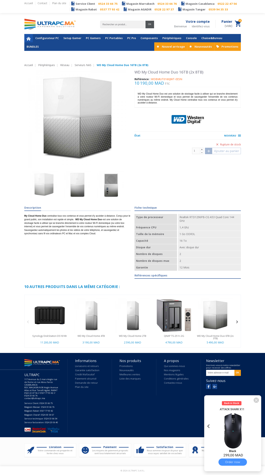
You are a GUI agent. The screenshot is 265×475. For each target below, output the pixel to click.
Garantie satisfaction (87, 370)
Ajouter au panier (222, 151)
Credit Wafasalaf (85, 374)
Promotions (229, 46)
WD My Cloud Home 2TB (132, 336)
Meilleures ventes (129, 374)
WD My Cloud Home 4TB (91, 336)
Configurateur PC (47, 38)
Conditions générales (176, 378)
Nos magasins (172, 370)
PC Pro (131, 38)
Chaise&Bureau (211, 38)
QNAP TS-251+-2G (174, 336)
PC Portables (114, 38)
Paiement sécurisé (86, 378)
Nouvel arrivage (173, 46)
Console (191, 38)
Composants (149, 38)
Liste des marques (130, 378)
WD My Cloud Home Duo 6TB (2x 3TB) (215, 337)
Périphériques (171, 38)
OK (149, 24)
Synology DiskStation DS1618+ (49, 336)
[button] (256, 400)
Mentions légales (174, 374)
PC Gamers (93, 38)
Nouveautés (203, 46)
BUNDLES (33, 46)
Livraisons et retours (87, 366)
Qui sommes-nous (174, 366)
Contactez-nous (173, 382)
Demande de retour (86, 382)
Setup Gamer (72, 38)
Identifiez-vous (201, 26)
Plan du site (82, 387)
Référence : (142, 79)
